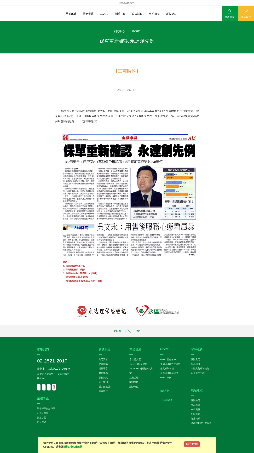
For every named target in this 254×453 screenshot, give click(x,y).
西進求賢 (41, 417)
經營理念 (103, 368)
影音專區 (41, 422)
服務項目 (195, 364)
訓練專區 (134, 386)
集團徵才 (103, 391)
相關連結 (195, 414)
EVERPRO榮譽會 (138, 364)
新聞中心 (120, 13)
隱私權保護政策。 (74, 446)
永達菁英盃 (135, 359)
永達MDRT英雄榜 (169, 373)
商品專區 (195, 405)
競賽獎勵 (134, 377)
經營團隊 (103, 364)
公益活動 (137, 13)
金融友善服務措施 (200, 368)
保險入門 (195, 359)
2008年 (136, 31)
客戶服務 (154, 13)
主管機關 (195, 409)
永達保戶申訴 (198, 373)
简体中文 (41, 378)
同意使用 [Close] (192, 444)
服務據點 (103, 373)
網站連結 (171, 13)
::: (1, 22)
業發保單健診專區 (46, 408)
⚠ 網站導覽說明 (45, 374)
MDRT (104, 13)
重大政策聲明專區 (127, 3)
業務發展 (88, 13)
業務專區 (230, 17)
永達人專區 (42, 413)
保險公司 (195, 400)
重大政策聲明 (105, 386)
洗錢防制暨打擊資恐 (201, 423)
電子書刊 (103, 382)
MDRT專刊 (165, 377)
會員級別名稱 (167, 368)
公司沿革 (103, 359)
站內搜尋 (63, 374)
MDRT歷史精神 (168, 359)
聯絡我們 (246, 17)
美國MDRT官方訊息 (170, 364)
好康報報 (195, 418)
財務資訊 (103, 377)
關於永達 (71, 13)
